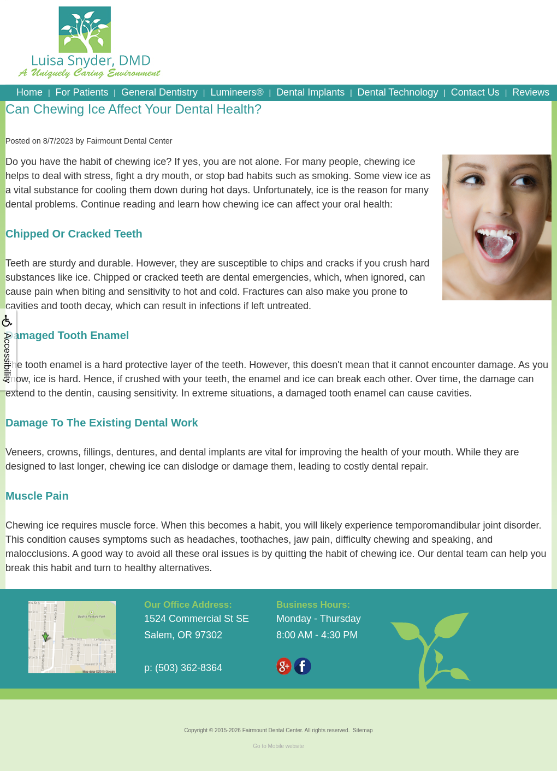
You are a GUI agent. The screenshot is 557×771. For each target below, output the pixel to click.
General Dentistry (159, 92)
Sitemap (363, 730)
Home (29, 92)
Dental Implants (310, 92)
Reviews (530, 92)
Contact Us (475, 92)
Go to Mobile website (278, 746)
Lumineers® (236, 92)
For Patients (81, 92)
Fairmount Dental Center (272, 730)
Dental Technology (398, 92)
